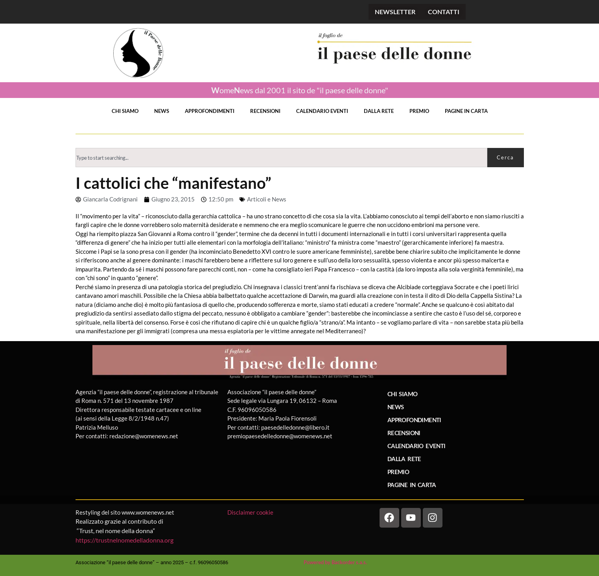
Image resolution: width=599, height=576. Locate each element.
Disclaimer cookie (251, 512)
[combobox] (281, 157)
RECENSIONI (265, 111)
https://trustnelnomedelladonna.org (124, 540)
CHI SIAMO (125, 111)
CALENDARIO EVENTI (322, 111)
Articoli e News (266, 199)
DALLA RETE (379, 111)
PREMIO (419, 111)
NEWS (161, 111)
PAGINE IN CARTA (466, 111)
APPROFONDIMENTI (209, 111)
